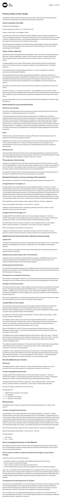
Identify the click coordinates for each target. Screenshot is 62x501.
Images (51, 5)
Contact (57, 5)
